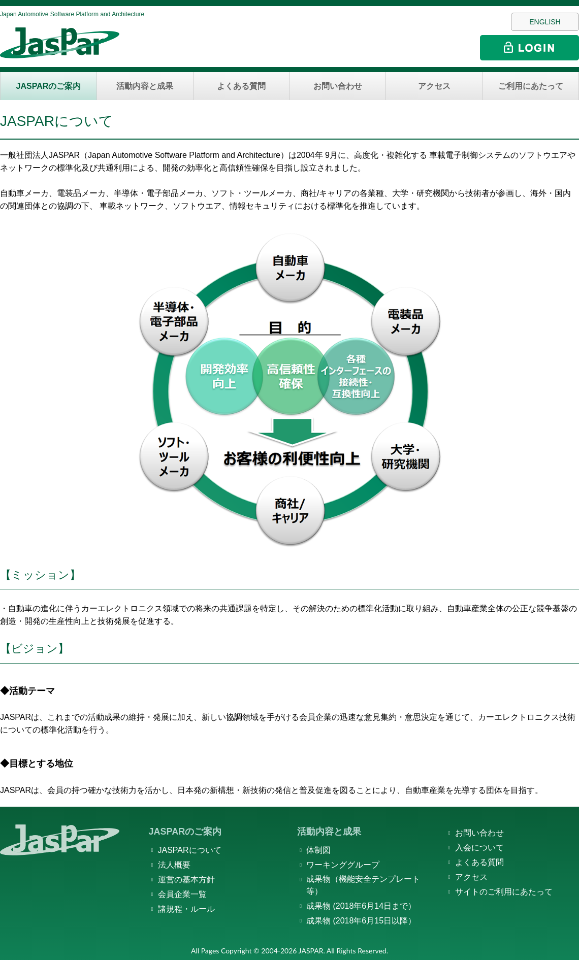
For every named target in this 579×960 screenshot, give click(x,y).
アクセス (434, 86)
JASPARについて (189, 850)
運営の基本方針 (186, 879)
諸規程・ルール (186, 909)
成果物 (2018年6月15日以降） (361, 920)
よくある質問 (241, 86)
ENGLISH (544, 22)
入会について (479, 847)
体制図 (318, 850)
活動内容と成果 (144, 86)
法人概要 (174, 864)
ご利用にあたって (530, 86)
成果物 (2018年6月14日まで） (361, 906)
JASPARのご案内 (48, 86)
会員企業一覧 (182, 894)
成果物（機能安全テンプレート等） (363, 885)
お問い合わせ (337, 86)
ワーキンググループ (342, 864)
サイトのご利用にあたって (504, 891)
